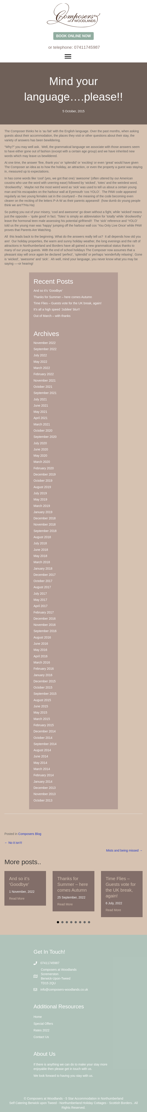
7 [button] (84, 922)
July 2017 (40, 593)
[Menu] (73, 56)
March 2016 (42, 662)
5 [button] (76, 922)
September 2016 (45, 631)
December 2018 (45, 518)
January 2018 (43, 568)
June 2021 (41, 405)
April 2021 (41, 418)
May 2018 (40, 556)
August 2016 (42, 637)
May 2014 (40, 763)
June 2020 (41, 449)
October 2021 (43, 386)
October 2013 (43, 800)
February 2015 (44, 725)
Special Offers (43, 1023)
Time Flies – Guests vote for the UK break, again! (67, 303)
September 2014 (45, 744)
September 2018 (45, 531)
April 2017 (41, 606)
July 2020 (40, 443)
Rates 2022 (42, 1030)
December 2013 (45, 788)
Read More (16, 898)
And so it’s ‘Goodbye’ (48, 290)
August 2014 (42, 750)
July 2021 (40, 399)
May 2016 (40, 650)
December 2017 (45, 574)
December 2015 (45, 681)
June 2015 (41, 706)
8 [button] (89, 922)
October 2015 (43, 687)
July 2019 (40, 493)
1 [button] (58, 922)
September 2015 (45, 693)
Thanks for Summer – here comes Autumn (63, 297)
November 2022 (45, 343)
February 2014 (44, 775)
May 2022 (40, 361)
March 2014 (42, 769)
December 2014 (45, 731)
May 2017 (40, 600)
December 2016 (45, 618)
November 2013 (45, 794)
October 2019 (43, 480)
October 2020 (43, 430)
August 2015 (42, 700)
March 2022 (42, 368)
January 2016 (43, 675)
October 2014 (43, 737)
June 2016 (41, 643)
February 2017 (44, 612)
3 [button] (67, 922)
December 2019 (45, 474)
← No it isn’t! (13, 842)
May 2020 (40, 455)
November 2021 (45, 380)
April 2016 (41, 656)
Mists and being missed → (124, 850)
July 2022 (40, 355)
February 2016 (44, 668)
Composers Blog (29, 834)
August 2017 (42, 587)
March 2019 (42, 506)
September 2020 (45, 437)
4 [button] (71, 922)
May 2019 (40, 499)
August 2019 (42, 487)
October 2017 (43, 581)
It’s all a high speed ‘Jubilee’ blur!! (57, 309)
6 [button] (80, 922)
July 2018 (40, 543)
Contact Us (41, 1037)
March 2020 (42, 462)
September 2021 (45, 393)
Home (38, 1017)
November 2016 (45, 625)
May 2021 (40, 411)
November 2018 (45, 524)
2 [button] (62, 922)
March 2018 (42, 562)
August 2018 (42, 537)
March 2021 (42, 424)
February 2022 (44, 374)
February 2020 (44, 468)
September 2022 (45, 349)
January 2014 (43, 781)
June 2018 (41, 549)
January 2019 (43, 512)
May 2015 (40, 712)
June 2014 (41, 756)
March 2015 (42, 719)
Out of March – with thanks (52, 316)
